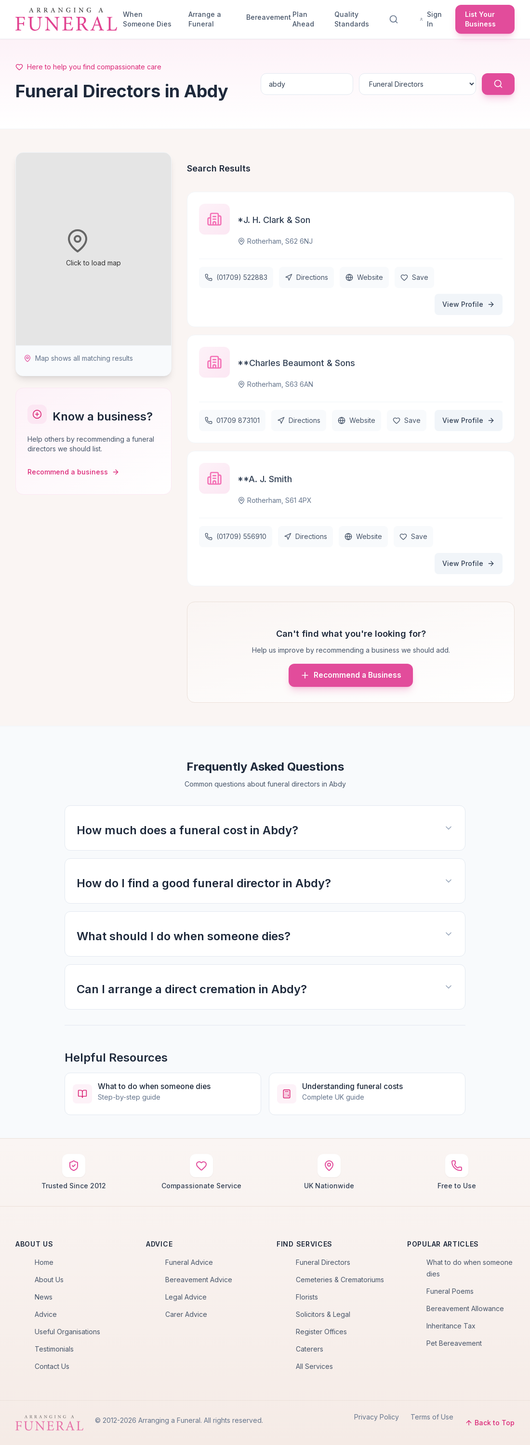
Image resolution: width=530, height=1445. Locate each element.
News (44, 1297)
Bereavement (265, 17)
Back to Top (490, 1423)
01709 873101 (232, 420)
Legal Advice (186, 1297)
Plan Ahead (303, 19)
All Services (314, 1366)
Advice (46, 1314)
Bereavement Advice (198, 1279)
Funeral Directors (323, 1262)
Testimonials (54, 1349)
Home (44, 1262)
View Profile (468, 304)
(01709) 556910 (235, 536)
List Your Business (480, 19)
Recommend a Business (351, 675)
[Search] (395, 19)
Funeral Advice (189, 1262)
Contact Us (52, 1366)
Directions (306, 277)
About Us (49, 1279)
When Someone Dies (147, 19)
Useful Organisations (67, 1331)
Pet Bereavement (454, 1343)
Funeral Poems (450, 1291)
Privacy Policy (376, 1417)
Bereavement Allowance (465, 1308)
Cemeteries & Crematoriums (340, 1279)
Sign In (431, 19)
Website (364, 277)
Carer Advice (186, 1314)
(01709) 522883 (236, 277)
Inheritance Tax (451, 1326)
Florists (307, 1297)
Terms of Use (432, 1417)
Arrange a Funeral (204, 19)
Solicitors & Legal (323, 1314)
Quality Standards (351, 19)
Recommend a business (73, 472)
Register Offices (321, 1331)
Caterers (309, 1349)
